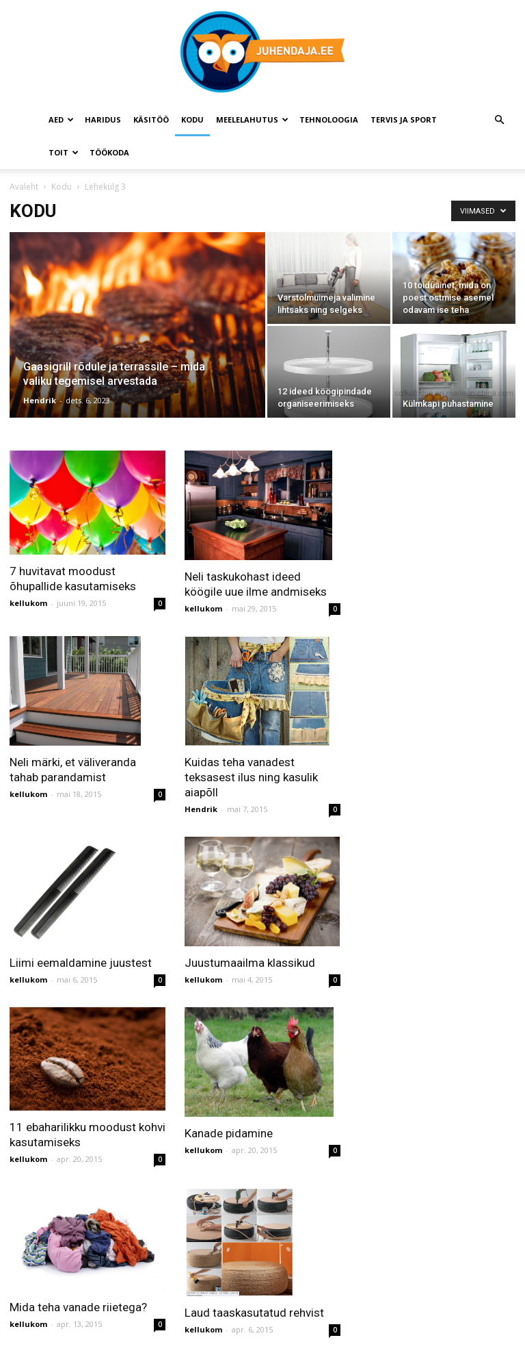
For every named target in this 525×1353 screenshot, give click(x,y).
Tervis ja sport (404, 119)
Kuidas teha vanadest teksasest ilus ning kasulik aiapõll (251, 777)
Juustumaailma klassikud (250, 963)
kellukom (28, 603)
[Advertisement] (442, 519)
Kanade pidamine (229, 1133)
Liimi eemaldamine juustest (81, 963)
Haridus (103, 119)
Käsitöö (151, 119)
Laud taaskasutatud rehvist (254, 1312)
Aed (61, 119)
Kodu (192, 119)
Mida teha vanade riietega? (78, 1307)
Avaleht (24, 186)
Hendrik (39, 400)
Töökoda (109, 152)
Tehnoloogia (328, 119)
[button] (499, 120)
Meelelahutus (252, 119)
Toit (64, 152)
